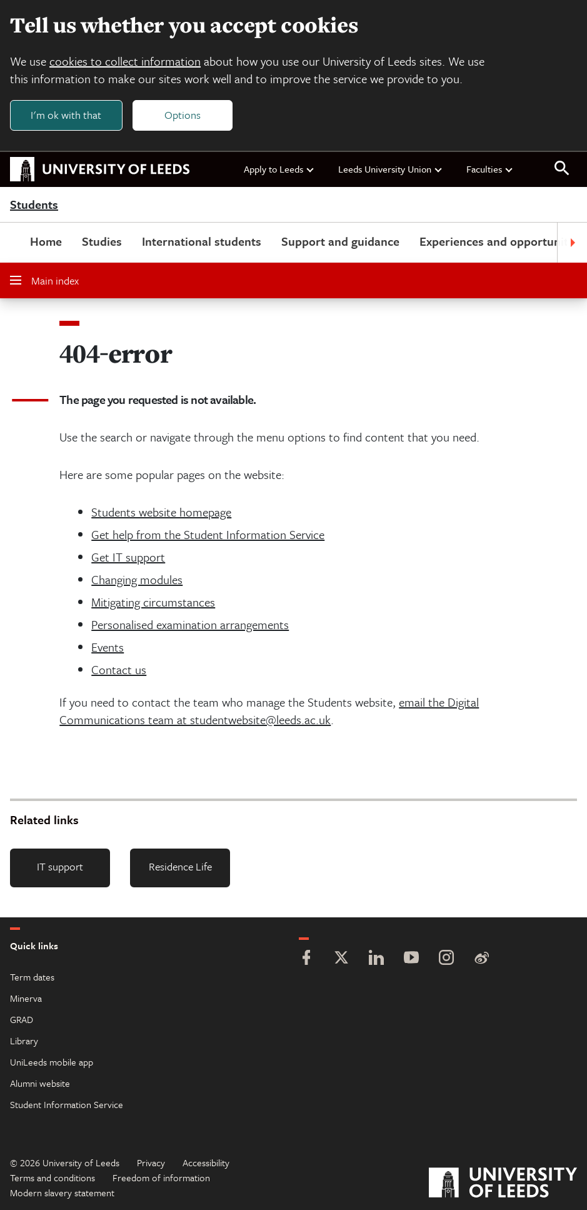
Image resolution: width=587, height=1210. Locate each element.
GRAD (21, 1019)
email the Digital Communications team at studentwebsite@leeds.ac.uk (269, 710)
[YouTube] (411, 959)
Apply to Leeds (279, 169)
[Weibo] (481, 959)
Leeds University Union (390, 169)
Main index (44, 280)
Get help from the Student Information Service (207, 534)
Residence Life (180, 866)
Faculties (490, 169)
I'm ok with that (66, 115)
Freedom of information (161, 1177)
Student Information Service (66, 1104)
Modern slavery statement (62, 1192)
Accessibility (206, 1162)
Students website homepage (161, 511)
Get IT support (128, 556)
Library (24, 1040)
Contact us (118, 669)
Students (34, 204)
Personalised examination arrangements (190, 624)
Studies (102, 241)
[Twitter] (341, 959)
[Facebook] (306, 959)
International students (201, 241)
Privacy (151, 1162)
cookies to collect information (125, 61)
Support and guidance (340, 241)
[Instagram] (446, 959)
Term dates (32, 977)
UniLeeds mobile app (51, 1062)
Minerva (26, 998)
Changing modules (137, 579)
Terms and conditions (52, 1177)
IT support (60, 866)
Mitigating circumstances (153, 601)
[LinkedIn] (376, 959)
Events (107, 646)
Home (46, 241)
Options (182, 115)
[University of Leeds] (503, 1184)
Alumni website (40, 1083)
